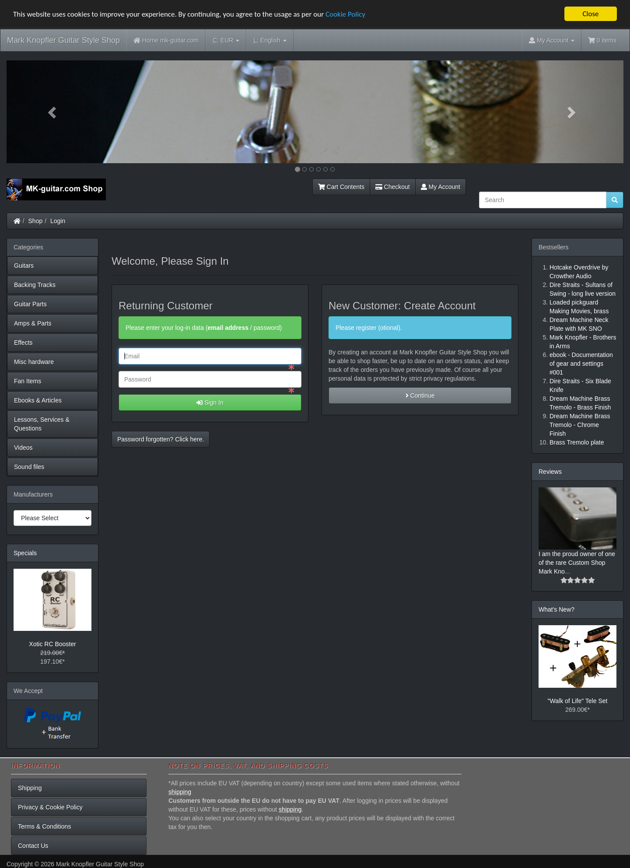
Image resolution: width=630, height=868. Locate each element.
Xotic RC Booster (52, 644)
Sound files (29, 466)
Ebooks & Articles (38, 400)
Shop (35, 220)
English (269, 40)
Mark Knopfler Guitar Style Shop (63, 40)
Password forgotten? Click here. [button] (160, 439)
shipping (179, 791)
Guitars (24, 265)
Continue (420, 395)
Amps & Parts (33, 323)
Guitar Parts (30, 304)
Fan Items (27, 381)
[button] (53, 111)
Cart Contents (341, 186)
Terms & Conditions (44, 826)
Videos (23, 447)
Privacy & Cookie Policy (50, 807)
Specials (25, 553)
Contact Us (33, 845)
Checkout (392, 186)
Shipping (30, 787)
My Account (440, 186)
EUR (226, 40)
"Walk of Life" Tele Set (578, 700)
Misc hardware (34, 361)
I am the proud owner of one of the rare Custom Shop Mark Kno (577, 562)
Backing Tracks (35, 284)
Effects (23, 342)
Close (590, 13)
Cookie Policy (345, 13)
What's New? (556, 609)
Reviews (550, 471)
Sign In (209, 402)
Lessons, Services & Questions (42, 424)
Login (57, 220)
